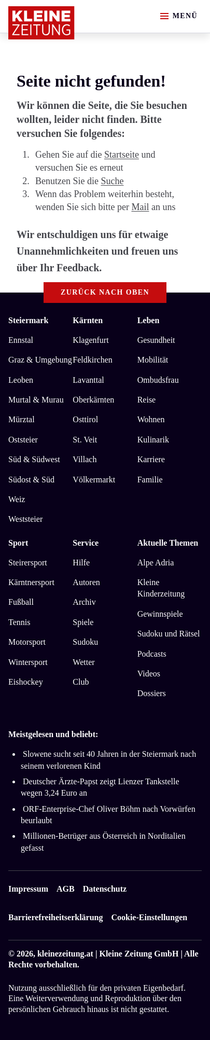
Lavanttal (88, 380)
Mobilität (153, 359)
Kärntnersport (31, 582)
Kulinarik (153, 439)
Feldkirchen (92, 359)
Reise (146, 399)
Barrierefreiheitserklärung (55, 917)
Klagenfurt (90, 340)
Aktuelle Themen (167, 542)
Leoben (20, 380)
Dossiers (151, 693)
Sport (18, 542)
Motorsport (27, 641)
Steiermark (28, 320)
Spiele (83, 622)
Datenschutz (105, 888)
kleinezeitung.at (65, 953)
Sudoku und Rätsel (168, 633)
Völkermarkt (94, 479)
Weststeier (25, 519)
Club (81, 681)
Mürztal (21, 419)
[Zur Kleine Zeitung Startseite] (41, 22)
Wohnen (151, 419)
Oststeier (23, 439)
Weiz (16, 499)
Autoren (86, 582)
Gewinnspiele (160, 613)
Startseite (121, 154)
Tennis (19, 622)
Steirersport (27, 562)
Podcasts (151, 653)
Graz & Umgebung (40, 359)
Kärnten (88, 320)
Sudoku (85, 641)
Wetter (83, 662)
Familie (150, 479)
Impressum (28, 888)
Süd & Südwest (34, 459)
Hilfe (81, 562)
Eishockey (25, 681)
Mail (140, 207)
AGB (66, 888)
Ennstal (20, 340)
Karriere (151, 459)
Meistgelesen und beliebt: (53, 734)
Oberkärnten (93, 399)
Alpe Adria (155, 562)
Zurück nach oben (105, 292)
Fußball (21, 602)
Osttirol (85, 419)
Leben (148, 320)
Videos (148, 673)
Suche (112, 181)
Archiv (84, 602)
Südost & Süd (31, 479)
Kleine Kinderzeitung (161, 588)
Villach (84, 459)
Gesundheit (156, 340)
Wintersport (28, 662)
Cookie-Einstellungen (149, 917)
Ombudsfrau (158, 380)
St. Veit (85, 439)
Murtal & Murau (36, 399)
